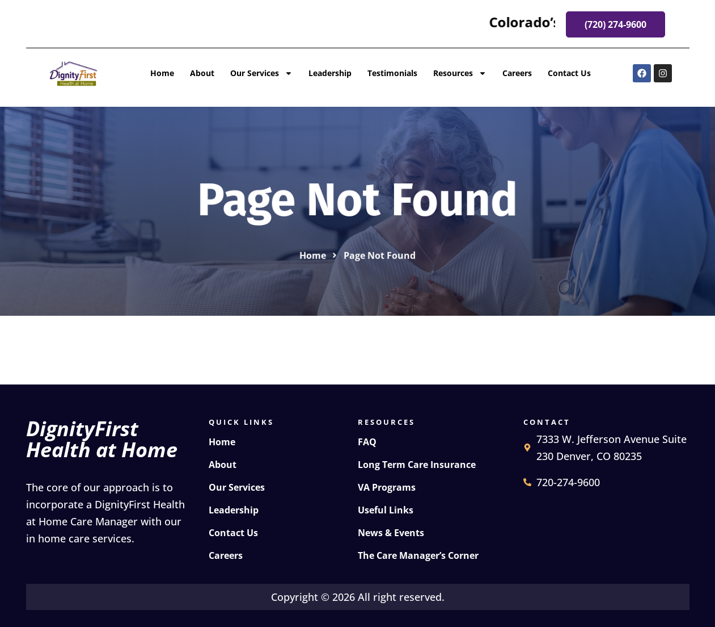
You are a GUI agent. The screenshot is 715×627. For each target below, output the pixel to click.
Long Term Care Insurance (417, 464)
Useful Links (385, 510)
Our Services (261, 73)
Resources (459, 73)
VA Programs (387, 487)
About (202, 73)
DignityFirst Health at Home (101, 439)
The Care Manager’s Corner (418, 555)
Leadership (330, 73)
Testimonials (392, 73)
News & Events (391, 532)
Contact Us (569, 73)
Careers (517, 73)
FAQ (367, 442)
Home (162, 73)
